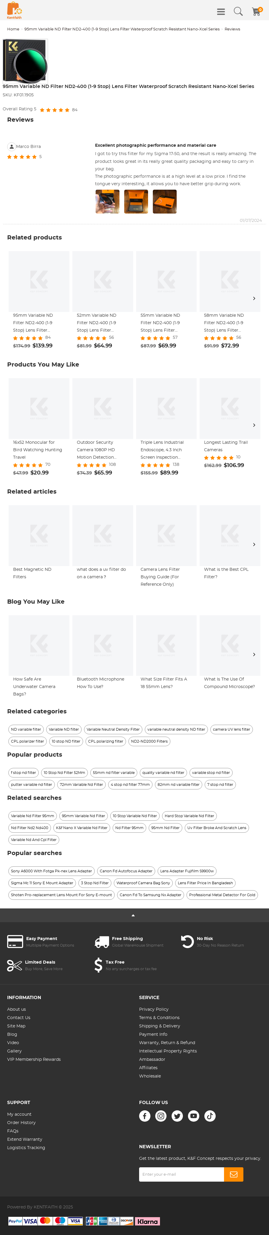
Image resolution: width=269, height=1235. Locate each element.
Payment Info (153, 1034)
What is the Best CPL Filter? (226, 573)
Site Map (16, 1026)
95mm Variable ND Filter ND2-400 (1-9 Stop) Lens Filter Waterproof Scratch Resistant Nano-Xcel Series (122, 29)
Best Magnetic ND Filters (32, 573)
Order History (21, 1123)
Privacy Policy (154, 1009)
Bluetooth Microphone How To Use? (100, 683)
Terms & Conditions (159, 1018)
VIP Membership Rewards (34, 1060)
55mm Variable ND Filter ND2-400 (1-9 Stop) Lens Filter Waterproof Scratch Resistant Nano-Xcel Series (161, 323)
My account (19, 1114)
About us (16, 1009)
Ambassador (152, 1060)
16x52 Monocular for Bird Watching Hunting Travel (37, 450)
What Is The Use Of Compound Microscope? (229, 683)
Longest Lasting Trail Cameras (226, 446)
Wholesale (150, 1076)
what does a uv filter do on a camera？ (101, 573)
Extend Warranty (24, 1139)
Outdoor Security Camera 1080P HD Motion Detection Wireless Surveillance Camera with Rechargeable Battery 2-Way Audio (102, 450)
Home (13, 29)
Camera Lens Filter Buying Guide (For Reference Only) (160, 577)
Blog (12, 1034)
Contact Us (18, 1018)
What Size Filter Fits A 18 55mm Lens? (164, 683)
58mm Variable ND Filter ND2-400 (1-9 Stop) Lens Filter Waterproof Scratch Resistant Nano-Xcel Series (225, 323)
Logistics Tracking (26, 1148)
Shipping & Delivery (159, 1026)
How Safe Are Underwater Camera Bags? (34, 686)
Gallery (14, 1051)
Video (13, 1043)
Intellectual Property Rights (168, 1051)
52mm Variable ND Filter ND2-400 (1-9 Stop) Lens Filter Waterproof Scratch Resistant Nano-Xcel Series (98, 323)
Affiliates (148, 1068)
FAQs (12, 1131)
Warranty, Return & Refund (167, 1043)
